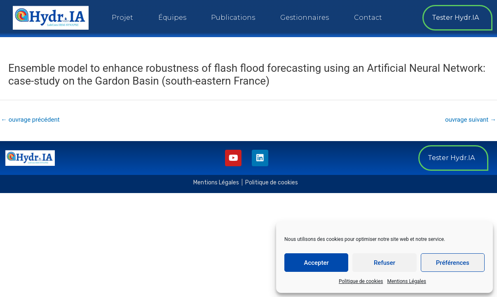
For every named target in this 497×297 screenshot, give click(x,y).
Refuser (384, 262)
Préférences (452, 262)
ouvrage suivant (470, 119)
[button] (457, 18)
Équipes (172, 17)
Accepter (316, 262)
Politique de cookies (361, 281)
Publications (233, 17)
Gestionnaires (304, 17)
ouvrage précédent (30, 119)
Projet (122, 17)
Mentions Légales (406, 281)
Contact (368, 17)
